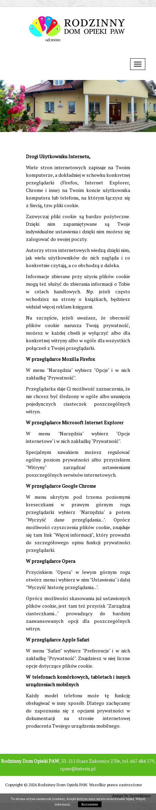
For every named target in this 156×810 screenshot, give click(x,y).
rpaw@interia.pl (78, 768)
